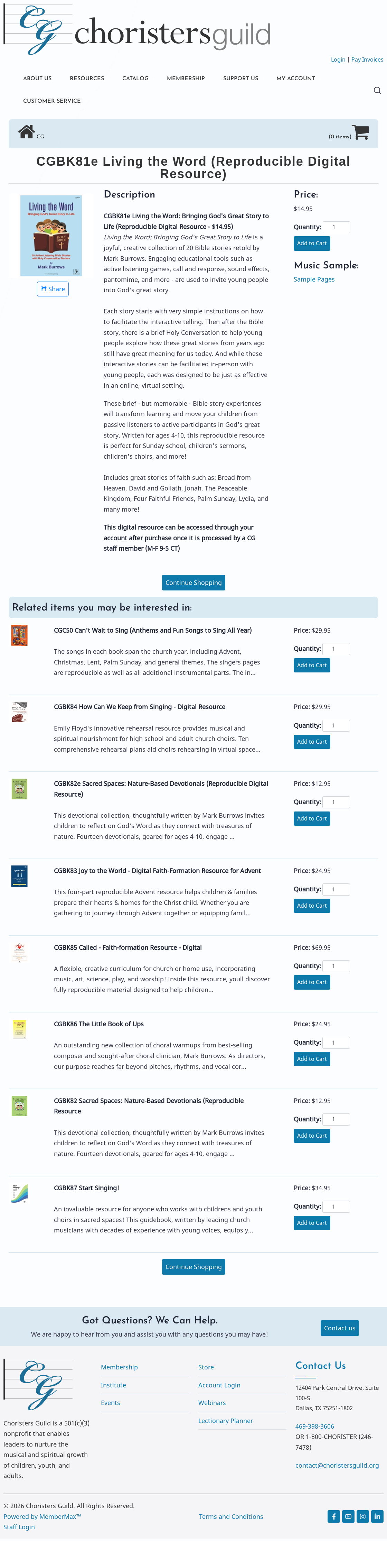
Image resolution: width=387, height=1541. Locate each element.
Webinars (212, 1405)
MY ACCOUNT (319, 79)
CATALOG (145, 79)
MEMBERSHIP (200, 79)
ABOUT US (39, 79)
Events (110, 1405)
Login (338, 59)
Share (53, 291)
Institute (113, 1387)
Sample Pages (314, 281)
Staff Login (19, 1529)
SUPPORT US (259, 79)
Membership (119, 1369)
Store (206, 1369)
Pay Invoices (367, 59)
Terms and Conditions (231, 1518)
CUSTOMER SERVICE (55, 103)
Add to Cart (312, 245)
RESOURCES (92, 79)
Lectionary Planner (225, 1423)
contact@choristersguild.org (337, 1468)
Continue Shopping (194, 585)
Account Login (219, 1387)
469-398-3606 (314, 1428)
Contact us (340, 1330)
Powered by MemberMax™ (42, 1518)
